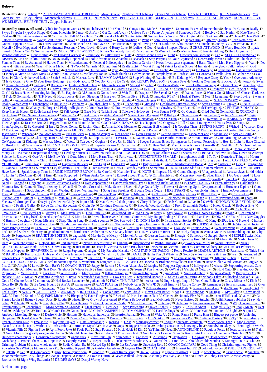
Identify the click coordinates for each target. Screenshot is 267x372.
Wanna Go (214, 92)
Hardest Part (185, 74)
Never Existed (184, 299)
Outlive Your (98, 70)
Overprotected (211, 186)
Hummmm (115, 288)
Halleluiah (247, 183)
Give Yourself (102, 153)
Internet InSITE (186, 348)
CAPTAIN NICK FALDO (151, 250)
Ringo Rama (180, 314)
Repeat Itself (101, 341)
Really (254, 28)
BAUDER (13, 254)
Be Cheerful (36, 126)
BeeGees (112, 307)
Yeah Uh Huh (168, 119)
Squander (48, 288)
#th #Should (116, 28)
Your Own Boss (99, 107)
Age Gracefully (148, 186)
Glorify (18, 77)
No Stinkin (105, 40)
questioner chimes (31, 149)
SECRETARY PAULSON (147, 81)
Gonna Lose (109, 92)
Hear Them (202, 216)
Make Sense (113, 186)
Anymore (217, 89)
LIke (65, 149)
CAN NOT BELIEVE (203, 14)
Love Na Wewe (86, 89)
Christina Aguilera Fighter (239, 344)
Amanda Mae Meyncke (121, 126)
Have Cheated (255, 141)
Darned (57, 160)
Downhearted (218, 337)
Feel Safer (19, 232)
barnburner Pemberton (89, 232)
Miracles (81, 216)
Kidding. (32, 141)
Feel (196, 352)
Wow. (71, 141)
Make (29, 277)
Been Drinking (146, 134)
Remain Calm (79, 318)
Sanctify (165, 28)
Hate (128, 55)
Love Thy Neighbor (54, 130)
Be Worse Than (44, 224)
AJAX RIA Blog (107, 284)
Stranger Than (51, 70)
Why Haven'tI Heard (247, 303)
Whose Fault (83, 269)
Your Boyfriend (182, 59)
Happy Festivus (146, 224)
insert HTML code (226, 295)
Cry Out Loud (15, 107)
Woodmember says (14, 356)
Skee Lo (231, 179)
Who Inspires (185, 44)
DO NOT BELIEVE (247, 18)
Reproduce (9, 273)
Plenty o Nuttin (16, 74)
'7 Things (38, 356)
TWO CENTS (105, 160)
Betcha (109, 265)
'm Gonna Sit (195, 292)
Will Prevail (150, 130)
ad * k (247, 295)
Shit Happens (69, 243)
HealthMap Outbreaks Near (178, 104)
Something (157, 168)
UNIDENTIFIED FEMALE (157, 156)
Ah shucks (111, 198)
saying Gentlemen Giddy (58, 201)
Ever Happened (26, 47)
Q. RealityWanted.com (224, 198)
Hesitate (72, 314)
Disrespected (141, 243)
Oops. (17, 81)
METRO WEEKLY (118, 138)
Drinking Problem (14, 344)
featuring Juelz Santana (163, 183)
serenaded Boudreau (94, 277)
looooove (219, 310)
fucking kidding (46, 92)
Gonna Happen (12, 44)
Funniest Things (24, 179)
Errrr (49, 175)
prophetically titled (156, 228)
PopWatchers (160, 258)
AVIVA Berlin (242, 134)
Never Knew (189, 115)
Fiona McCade (199, 134)
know (36, 314)
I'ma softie (41, 322)
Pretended (250, 254)
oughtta (25, 220)
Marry (158, 213)
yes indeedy (251, 318)
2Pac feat (228, 220)
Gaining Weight (99, 134)
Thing (161, 179)
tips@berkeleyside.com (71, 352)
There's (100, 130)
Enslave (22, 156)
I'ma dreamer (145, 51)
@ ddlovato (62, 168)
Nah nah (91, 66)
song (178, 292)
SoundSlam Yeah (17, 85)
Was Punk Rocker (35, 247)
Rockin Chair (92, 126)
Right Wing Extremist (35, 359)
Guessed (149, 104)
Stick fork (50, 164)
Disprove (98, 224)
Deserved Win (19, 224)
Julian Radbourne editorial (151, 209)
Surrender (42, 168)
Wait (252, 62)
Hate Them (247, 32)
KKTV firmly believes (235, 14)
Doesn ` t (184, 216)
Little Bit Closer (134, 247)
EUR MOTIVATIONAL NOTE (68, 145)
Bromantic (9, 359)
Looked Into (111, 292)
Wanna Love (167, 51)
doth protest (127, 201)
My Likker (232, 292)
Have (237, 36)
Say (226, 36)
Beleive (210, 32)
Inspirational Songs (46, 153)
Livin (237, 141)
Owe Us (37, 156)
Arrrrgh (51, 213)
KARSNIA (234, 119)
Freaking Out (245, 269)
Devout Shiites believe (170, 14)
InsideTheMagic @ (209, 107)
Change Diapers (60, 356)
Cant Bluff (227, 145)
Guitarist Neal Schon (83, 85)
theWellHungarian (145, 273)
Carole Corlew (192, 284)
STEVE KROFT (213, 126)
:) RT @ (232, 318)
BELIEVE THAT (35, 21)
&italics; (142, 107)
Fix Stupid (132, 104)
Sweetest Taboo (194, 273)
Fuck (145, 96)
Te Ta (212, 156)
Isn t (52, 126)
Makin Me (221, 134)
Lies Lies (49, 273)
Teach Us (220, 224)
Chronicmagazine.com (32, 36)
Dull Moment (28, 269)
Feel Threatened (149, 198)
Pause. (80, 32)
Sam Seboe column (167, 40)
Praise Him (201, 314)
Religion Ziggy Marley (113, 209)
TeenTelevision (143, 119)
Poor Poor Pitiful (106, 100)
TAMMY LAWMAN (113, 77)
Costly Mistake (235, 280)
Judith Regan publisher (230, 299)
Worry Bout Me (235, 47)
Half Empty (169, 284)
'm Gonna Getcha (139, 62)
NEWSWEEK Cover (44, 250)
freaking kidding (82, 194)
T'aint (259, 329)
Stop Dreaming (212, 104)
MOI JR (32, 44)
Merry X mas (91, 273)
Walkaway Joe (93, 74)
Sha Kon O (95, 258)
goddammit (97, 280)
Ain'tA (65, 284)
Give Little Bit (96, 213)
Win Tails (65, 198)
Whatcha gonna (23, 243)
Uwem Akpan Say (131, 265)
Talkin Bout (109, 111)
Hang (213, 220)
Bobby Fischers (218, 356)
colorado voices (212, 348)
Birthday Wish (135, 168)
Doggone (35, 183)
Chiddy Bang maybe (73, 224)
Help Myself (91, 119)
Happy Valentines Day (128, 183)
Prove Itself (252, 292)
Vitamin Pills (14, 329)
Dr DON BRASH (148, 220)
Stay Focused (104, 329)
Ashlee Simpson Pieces (172, 47)
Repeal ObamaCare (206, 288)
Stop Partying (158, 59)
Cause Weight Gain (80, 228)
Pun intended (155, 269)
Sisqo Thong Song (71, 220)
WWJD (151, 284)
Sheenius (122, 119)
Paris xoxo (126, 156)
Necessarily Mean (210, 59)
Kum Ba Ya (52, 265)
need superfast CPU (56, 216)
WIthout (41, 326)
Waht (234, 254)
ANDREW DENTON (130, 153)
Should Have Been (81, 333)
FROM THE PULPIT (124, 280)
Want (145, 40)
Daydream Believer (75, 164)
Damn (47, 318)
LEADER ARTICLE (211, 250)
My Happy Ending (160, 216)
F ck (9, 96)
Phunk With (248, 59)
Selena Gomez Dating (182, 277)
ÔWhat (174, 269)
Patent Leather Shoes (179, 66)
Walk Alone (224, 74)
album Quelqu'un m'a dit (109, 303)
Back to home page (14, 366)
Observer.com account (195, 55)
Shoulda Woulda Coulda (153, 205)
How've (106, 326)
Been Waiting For (86, 190)
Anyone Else (133, 348)
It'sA (145, 145)
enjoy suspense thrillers (210, 254)
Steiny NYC (223, 44)
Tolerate (19, 303)
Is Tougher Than (186, 126)
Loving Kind (28, 288)
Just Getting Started (249, 70)
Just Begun (83, 247)
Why (108, 119)
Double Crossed (89, 186)
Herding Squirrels (76, 153)
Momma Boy (10, 186)
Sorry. (241, 122)
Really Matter (129, 160)
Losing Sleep (182, 70)
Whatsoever (34, 145)
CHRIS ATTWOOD (206, 47)
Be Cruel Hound (45, 284)
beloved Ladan (38, 77)
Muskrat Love (85, 77)
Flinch (199, 356)
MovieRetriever (202, 138)
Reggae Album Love (164, 153)
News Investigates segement (175, 62)
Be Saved (160, 92)
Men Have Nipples (231, 62)
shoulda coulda (99, 220)
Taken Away (160, 149)
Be (113, 344)
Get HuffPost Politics (236, 247)
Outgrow (169, 122)
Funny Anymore (163, 32)
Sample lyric (163, 74)
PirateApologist (12, 126)
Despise (144, 92)
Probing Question (167, 326)
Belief (224, 303)
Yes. (226, 77)
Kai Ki (105, 89)
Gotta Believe (78, 303)
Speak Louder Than (34, 171)
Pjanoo (80, 356)
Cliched (168, 295)
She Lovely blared (121, 232)
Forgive (253, 262)
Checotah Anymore (136, 70)
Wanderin (88, 262)
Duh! (171, 55)
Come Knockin (60, 32)
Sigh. (192, 130)
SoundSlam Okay (219, 326)
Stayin (176, 92)
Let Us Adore (129, 344)
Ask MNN (68, 292)
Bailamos (182, 303)
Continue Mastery (210, 318)
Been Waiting (60, 190)
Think (205, 258)
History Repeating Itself (185, 239)
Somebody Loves (184, 194)
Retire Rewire (183, 250)
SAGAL (136, 254)
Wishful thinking (166, 243)
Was (255, 160)
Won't (134, 164)
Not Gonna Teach (49, 100)
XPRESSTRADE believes (213, 18)
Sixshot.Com (10, 198)
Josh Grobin (60, 326)
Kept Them (9, 115)
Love (134, 130)
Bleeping (77, 295)
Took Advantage (100, 59)
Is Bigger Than (57, 122)
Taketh (10, 352)
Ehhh (253, 280)
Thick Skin (256, 250)
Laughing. (221, 96)
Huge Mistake (44, 220)
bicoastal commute (190, 322)
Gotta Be (8, 284)
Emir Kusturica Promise (113, 269)
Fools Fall (83, 329)
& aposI (248, 310)
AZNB (26, 292)
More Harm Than (102, 156)
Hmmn (10, 220)
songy (177, 307)
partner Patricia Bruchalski (192, 209)
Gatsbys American (107, 348)
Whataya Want (225, 228)
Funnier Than (11, 62)
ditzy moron (22, 66)
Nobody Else (187, 295)
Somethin (224, 70)
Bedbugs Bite (245, 205)
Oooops (58, 119)
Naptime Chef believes (137, 14)
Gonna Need (76, 44)
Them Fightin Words (250, 326)
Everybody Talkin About (228, 66)
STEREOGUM (174, 130)
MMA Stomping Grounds (63, 307)
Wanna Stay (144, 138)
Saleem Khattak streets (17, 40)
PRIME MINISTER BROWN (73, 171)
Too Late (41, 310)
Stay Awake (175, 213)
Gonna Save (178, 81)
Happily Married (77, 341)
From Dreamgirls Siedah (191, 205)
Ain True (253, 352)
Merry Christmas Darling (63, 183)
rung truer (213, 160)
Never (71, 40)
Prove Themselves (104, 216)
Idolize (137, 47)
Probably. (23, 138)
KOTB (146, 171)
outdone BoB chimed (156, 126)
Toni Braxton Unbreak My (42, 254)
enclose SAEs (11, 277)
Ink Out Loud (89, 292)
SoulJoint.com (36, 190)
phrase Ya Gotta (234, 28)
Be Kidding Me (182, 77)
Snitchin (204, 299)
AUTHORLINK (188, 329)
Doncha (149, 262)
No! (224, 194)
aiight (92, 250)
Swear (260, 81)
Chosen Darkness (252, 92)
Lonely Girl (251, 288)
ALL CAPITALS (236, 160)
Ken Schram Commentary (39, 115)
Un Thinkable (95, 149)
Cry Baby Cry (89, 36)
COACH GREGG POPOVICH (22, 262)
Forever (169, 186)
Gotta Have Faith (53, 258)
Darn (5, 243)
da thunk (162, 160)
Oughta (100, 141)
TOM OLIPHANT (138, 310)
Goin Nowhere (127, 40)
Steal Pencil (93, 307)
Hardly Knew (137, 258)
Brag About (13, 89)
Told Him (246, 228)
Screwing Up (188, 186)
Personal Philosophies (108, 62)
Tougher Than (98, 104)
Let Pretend (247, 213)
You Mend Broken (84, 122)
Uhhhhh (122, 243)
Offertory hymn (216, 40)
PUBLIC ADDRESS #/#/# (245, 348)
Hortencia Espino (237, 186)
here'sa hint (151, 280)
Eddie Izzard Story (46, 111)
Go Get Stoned (239, 175)
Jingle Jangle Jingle (177, 280)
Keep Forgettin (253, 85)
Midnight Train (235, 341)
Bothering (57, 85)
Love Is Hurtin (100, 356)
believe (32, 14)
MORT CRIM (81, 130)
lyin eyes (110, 96)
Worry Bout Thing (49, 40)
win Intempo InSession (80, 254)
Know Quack (222, 205)
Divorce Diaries (211, 130)
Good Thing (209, 344)
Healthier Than (127, 171)
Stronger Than (27, 201)
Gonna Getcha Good (161, 36)
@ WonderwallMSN (196, 243)
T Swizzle (119, 295)
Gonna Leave (44, 51)
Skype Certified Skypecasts (58, 205)
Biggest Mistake (139, 326)
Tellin (200, 220)
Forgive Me (255, 164)
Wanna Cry (69, 115)
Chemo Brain (23, 280)
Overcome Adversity (248, 77)
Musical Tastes (190, 96)
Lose (103, 47)
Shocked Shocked (238, 277)
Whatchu (122, 59)
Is (7, 81)
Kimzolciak (135, 318)
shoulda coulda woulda (204, 341)
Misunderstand (78, 62)
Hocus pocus (65, 96)
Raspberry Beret (82, 209)
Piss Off (7, 265)
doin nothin (123, 337)
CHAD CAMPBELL (107, 310)
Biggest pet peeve (226, 314)
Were (77, 149)
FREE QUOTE (192, 119)
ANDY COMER (252, 104)
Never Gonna (69, 126)
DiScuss (7, 59)
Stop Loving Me (201, 122)
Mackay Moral (52, 141)
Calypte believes (61, 21)
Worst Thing (151, 66)
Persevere (156, 247)
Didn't (131, 141)
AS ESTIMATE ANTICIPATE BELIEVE (71, 14)
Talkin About (38, 59)
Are (210, 164)
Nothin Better (134, 36)
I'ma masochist (128, 333)
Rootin (62, 299)
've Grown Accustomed (101, 299)
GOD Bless (160, 194)
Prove (240, 44)
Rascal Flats (180, 288)
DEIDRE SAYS (65, 359)
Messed (135, 85)
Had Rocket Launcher (70, 280)
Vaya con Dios (253, 126)
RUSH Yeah (209, 194)
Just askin (194, 262)
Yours (205, 295)
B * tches (76, 258)
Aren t (187, 224)
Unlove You (139, 32)
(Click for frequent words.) (63, 28)
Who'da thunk (117, 74)
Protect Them (30, 341)
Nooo (85, 239)
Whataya (36, 107)
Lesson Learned (159, 235)
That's (248, 198)
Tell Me (128, 239)
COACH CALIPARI (182, 344)
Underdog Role (153, 344)
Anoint (28, 198)
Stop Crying (188, 36)
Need (169, 329)
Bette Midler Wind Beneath (224, 262)
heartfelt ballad (125, 314)
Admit (231, 59)
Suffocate (224, 164)
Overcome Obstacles (230, 333)
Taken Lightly (158, 307)
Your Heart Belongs (51, 81)
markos (114, 322)
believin (221, 153)
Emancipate (41, 104)
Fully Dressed (170, 100)
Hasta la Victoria (107, 247)
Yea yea (85, 141)
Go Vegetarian (11, 141)
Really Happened (72, 59)
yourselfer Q (211, 115)
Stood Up (98, 352)
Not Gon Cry (103, 81)
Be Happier (69, 92)
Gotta (186, 254)
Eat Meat (142, 337)
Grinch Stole (234, 352)
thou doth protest (50, 134)
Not (207, 96)
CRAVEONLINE (127, 89)
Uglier (121, 254)
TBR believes (184, 18)
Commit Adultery (205, 247)
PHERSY (203, 224)
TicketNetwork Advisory (131, 341)
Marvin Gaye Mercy (104, 235)
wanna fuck (78, 337)
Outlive (73, 119)
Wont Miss (38, 74)
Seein (130, 186)
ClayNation (179, 337)
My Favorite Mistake (115, 250)
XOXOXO (247, 111)
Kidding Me (170, 224)
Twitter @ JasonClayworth (203, 179)
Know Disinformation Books (184, 164)
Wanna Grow (189, 51)
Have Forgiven (98, 295)
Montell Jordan (133, 235)
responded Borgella (150, 277)
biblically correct (147, 322)
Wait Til (30, 209)
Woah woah (115, 258)
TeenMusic (117, 44)
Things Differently (134, 194)
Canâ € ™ (41, 228)
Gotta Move (78, 156)
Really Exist (130, 66)
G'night (189, 269)
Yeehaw (7, 201)
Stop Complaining (95, 179)
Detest (245, 258)
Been (32, 130)
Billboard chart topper (16, 337)
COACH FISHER (159, 348)
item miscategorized (239, 284)
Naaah (40, 66)
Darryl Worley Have (94, 359)
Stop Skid (189, 168)
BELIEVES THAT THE (136, 18)
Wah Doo (142, 213)
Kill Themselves (120, 224)
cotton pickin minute (204, 190)
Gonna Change (187, 171)
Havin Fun (154, 254)
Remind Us (214, 119)
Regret (168, 322)
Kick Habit (125, 329)
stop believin (94, 28)
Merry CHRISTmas (15, 153)
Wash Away (242, 356)
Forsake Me (112, 36)
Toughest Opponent (176, 265)
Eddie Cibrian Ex (74, 344)
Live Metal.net (31, 213)
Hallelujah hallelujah (97, 314)
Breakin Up (13, 145)
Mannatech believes (58, 18)
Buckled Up (229, 81)
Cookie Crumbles (77, 100)
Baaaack (138, 59)
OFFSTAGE (156, 318)
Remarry (99, 318)
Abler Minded (113, 115)
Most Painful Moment (172, 138)
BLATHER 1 (215, 175)
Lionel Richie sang (122, 352)
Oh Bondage (204, 70)
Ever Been (184, 107)
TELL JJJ (86, 40)
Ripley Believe (33, 18)
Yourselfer (160, 341)
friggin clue (120, 179)
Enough (180, 235)
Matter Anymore (190, 175)
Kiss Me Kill (58, 66)
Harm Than (206, 62)
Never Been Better (157, 292)
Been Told (159, 145)
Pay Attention (40, 194)
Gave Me (90, 111)
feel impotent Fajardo (62, 262)
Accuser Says (236, 171)
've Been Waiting (170, 85)
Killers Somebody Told (115, 51)
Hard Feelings (165, 310)
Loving (175, 179)
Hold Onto (224, 269)
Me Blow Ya (56, 156)
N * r (252, 333)
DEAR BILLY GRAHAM (58, 239)
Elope (96, 138)
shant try (37, 232)
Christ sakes (240, 194)
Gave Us (116, 141)
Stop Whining (142, 77)
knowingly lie (193, 326)
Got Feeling (123, 134)
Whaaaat (28, 134)
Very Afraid (132, 292)
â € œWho (207, 201)
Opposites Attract (176, 352)
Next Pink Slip (101, 337)
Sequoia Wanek (220, 273)
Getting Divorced (172, 134)
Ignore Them (14, 239)
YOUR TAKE (11, 164)
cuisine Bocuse (36, 89)
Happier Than (195, 198)
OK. (218, 216)
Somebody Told (189, 32)
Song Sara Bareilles (116, 190)
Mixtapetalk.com (113, 85)
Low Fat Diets (122, 277)
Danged (19, 183)
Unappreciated (212, 171)
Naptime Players (64, 322)
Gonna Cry (22, 51)
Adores (184, 310)
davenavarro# (11, 209)
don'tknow (231, 288)
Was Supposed (67, 175)
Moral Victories (245, 149)
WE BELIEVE (12, 21)
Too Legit (99, 164)
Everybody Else (53, 303)
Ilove (16, 295)
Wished (234, 126)
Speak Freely (90, 115)
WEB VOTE (29, 273)
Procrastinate (10, 216)
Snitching (164, 303)
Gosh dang (9, 341)
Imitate (202, 66)
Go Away (198, 337)
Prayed (231, 104)
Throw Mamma (53, 44)
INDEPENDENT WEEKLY (76, 51)
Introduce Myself (85, 326)
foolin (230, 213)
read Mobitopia (160, 299)
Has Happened (148, 122)
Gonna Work (23, 119)
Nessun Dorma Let (151, 239)
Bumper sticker (246, 273)
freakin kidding (213, 51)
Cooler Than (242, 209)
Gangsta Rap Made (142, 28)
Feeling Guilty (25, 205)
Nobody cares (132, 284)
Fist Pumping (15, 130)
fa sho (32, 239)
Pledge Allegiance (72, 107)
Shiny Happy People (74, 138)
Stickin (52, 149)
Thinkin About (200, 228)
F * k (127, 322)
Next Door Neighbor (56, 269)
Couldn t (72, 179)
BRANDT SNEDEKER (52, 235)
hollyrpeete (201, 265)
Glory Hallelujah (151, 201)
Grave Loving (61, 247)
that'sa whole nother (44, 344)
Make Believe (110, 14)
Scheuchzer (33, 307)
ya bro (149, 85)
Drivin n (25, 168)
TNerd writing (74, 70)
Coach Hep (23, 326)
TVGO (76, 66)
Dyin (115, 70)
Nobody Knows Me (245, 337)
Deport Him (193, 40)
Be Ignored (199, 89)
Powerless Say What (15, 348)
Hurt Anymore (238, 51)
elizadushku (46, 198)
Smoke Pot (222, 209)
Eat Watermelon (204, 303)
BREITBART (176, 190)
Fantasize (116, 318)
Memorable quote (239, 232)
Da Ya (121, 81)
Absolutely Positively (161, 356)
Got (149, 47)
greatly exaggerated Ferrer (46, 333)
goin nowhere (23, 100)
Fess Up (42, 119)
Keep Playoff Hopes (15, 111)
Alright (22, 265)
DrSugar (214, 292)
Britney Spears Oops (39, 299)
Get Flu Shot (237, 89)
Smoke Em (9, 213)
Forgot (246, 81)
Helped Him (47, 243)
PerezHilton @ (225, 183)
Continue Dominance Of (116, 205)
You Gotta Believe (207, 280)
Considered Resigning (51, 337)
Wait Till (128, 92)
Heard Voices (29, 318)
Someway (196, 235)
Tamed (210, 239)
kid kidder (256, 171)
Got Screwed (122, 220)
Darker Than (229, 85)
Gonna (10, 168)
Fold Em (59, 194)
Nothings (31, 258)
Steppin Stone (217, 235)
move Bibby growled (16, 228)
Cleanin (7, 138)
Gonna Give (129, 96)
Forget (50, 107)
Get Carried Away (114, 32)
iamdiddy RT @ (164, 96)
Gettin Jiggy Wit (88, 198)
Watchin (161, 77)
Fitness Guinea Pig (46, 348)
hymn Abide (171, 273)
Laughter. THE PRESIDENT (119, 262)
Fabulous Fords (214, 329)
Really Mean (244, 307)
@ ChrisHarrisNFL (161, 175)
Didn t (185, 356)
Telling (145, 314)
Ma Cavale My (71, 213)
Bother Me (244, 74)
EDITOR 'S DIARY (240, 107)
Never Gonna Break (149, 55)
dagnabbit (79, 235)
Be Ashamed (33, 62)
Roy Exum (77, 288)
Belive (206, 153)
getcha (34, 303)
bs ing (256, 224)
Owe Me (180, 228)
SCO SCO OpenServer (240, 55)
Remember (214, 284)
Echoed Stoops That (130, 175)
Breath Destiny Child (33, 160)
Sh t (253, 341)
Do (54, 59)
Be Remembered (212, 168)
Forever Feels (11, 258)
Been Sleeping (89, 96)
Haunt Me (93, 55)
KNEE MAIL (27, 70)
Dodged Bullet (221, 307)
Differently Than (225, 258)
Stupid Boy (118, 130)
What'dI (68, 186)
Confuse (19, 194)
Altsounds (160, 337)
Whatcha (172, 254)
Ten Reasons (100, 168)
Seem (138, 269)
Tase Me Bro (33, 122)
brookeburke (212, 352)
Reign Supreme (73, 250)
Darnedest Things (233, 156)
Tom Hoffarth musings (201, 85)
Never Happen (146, 100)
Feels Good (175, 201)
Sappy (95, 265)
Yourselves (224, 122)
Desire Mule (53, 314)
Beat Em (133, 228)
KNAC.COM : (238, 168)
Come (28, 186)
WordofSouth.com (14, 55)
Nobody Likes (211, 277)
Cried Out (208, 111)
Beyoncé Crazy (208, 77)
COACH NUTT (75, 265)
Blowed (231, 92)
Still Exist (195, 160)
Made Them (246, 239)
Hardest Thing (236, 130)
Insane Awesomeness (237, 190)
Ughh (234, 310)
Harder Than (55, 62)
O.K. (5, 295)
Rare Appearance (96, 183)
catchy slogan (189, 232)
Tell (182, 122)
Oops (120, 326)
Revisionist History (198, 333)
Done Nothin (39, 55)
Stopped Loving (140, 44)
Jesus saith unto (240, 329)
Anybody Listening (15, 314)
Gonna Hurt (25, 96)
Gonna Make (250, 138)
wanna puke (83, 284)
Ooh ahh (106, 254)
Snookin (30, 295)
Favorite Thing (107, 194)
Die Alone (25, 175)
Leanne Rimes (170, 333)
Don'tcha (205, 74)
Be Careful (105, 171)
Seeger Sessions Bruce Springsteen (163, 141)
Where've (78, 104)
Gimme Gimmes (132, 216)
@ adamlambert (58, 232)
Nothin (102, 228)
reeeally (210, 145)
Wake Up (161, 314)
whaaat (218, 265)
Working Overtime (203, 81)
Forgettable (23, 235)
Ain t (21, 59)
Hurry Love (119, 47)
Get (22, 352)
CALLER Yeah (46, 292)
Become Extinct (178, 247)
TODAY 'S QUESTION (235, 201)
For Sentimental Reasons (58, 47)
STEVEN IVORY (226, 100)
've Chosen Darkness (67, 55)
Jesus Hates (22, 92)
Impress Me (164, 171)
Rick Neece (173, 198)
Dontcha (204, 44)
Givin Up (88, 205)
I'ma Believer (75, 134)
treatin (57, 228)
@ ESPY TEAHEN (197, 183)
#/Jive (192, 201)
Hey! (239, 164)
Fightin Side (36, 329)
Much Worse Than (220, 322)
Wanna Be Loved (133, 299)
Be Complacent (40, 352)
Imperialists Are (105, 145)
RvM (72, 277)
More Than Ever (142, 303)
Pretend (244, 220)
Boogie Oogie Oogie (148, 190)
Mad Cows (106, 201)
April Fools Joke (60, 329)
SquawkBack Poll (181, 318)
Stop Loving (242, 96)
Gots (117, 168)
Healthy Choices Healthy (205, 213)
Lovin (10, 175)
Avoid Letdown (225, 243)
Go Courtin (188, 111)
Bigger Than (151, 164)
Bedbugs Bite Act (79, 160)
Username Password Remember (197, 28)
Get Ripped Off (121, 213)
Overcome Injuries (135, 149)
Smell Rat (32, 164)
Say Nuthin (227, 32)
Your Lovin (88, 47)
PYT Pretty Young (106, 239)
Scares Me (190, 153)
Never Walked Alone (128, 356)
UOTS (173, 168)
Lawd (35, 265)
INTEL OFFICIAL (156, 89)
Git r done (106, 333)
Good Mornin (15, 333)
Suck (116, 104)
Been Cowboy (162, 107)
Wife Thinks (68, 273)
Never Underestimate (97, 243)
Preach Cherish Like (15, 322)
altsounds (180, 89)
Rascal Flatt (129, 145)
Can (217, 55)
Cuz (62, 288)
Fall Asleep (71, 111)
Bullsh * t (60, 104)
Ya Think (154, 329)
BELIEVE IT (83, 18)
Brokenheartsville (171, 262)
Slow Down (239, 153)
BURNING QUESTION (213, 149)
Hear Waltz (253, 36)
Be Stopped (239, 224)
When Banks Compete (97, 175)
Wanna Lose (193, 92)
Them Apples (11, 122)
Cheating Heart (45, 138)
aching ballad (183, 149)
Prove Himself (61, 89)
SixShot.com (210, 36)
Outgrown (205, 269)
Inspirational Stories (178, 220)
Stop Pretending (134, 307)
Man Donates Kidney (185, 145)
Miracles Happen (13, 250)
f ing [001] (31, 216)
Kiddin (126, 100)
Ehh (140, 329)
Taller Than (112, 55)
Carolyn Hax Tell (63, 36)
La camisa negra (185, 258)
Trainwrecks (123, 107)
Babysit (252, 119)
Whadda (128, 198)
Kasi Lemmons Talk (144, 295)
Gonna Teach (79, 310)
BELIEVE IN (164, 18)
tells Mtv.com (234, 115)
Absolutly (226, 239)
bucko (61, 318)
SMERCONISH (51, 179)
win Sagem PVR (165, 111)
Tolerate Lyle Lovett (135, 111)
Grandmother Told (197, 100)
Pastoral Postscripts (205, 141)
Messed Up (98, 344)
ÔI (39, 175)
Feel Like (81, 168)
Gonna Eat (118, 164)
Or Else (231, 216)
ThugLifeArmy (47, 186)
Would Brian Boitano (65, 74)
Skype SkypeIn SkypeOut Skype (23, 32)
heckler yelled (21, 310)
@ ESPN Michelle (53, 295)
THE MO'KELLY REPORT (156, 232)
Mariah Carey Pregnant (143, 115)
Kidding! (40, 85)
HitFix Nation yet (116, 273)
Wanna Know (213, 232)
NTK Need (45, 96)
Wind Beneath (142, 179)
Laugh (113, 149)
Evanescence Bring (53, 209)
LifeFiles (178, 341)
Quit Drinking (227, 138)
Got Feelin (161, 70)
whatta (76, 299)
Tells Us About (196, 307)
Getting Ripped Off (77, 348)
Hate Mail (201, 310)
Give (29, 81)
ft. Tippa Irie (52, 341)
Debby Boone (141, 74)
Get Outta (149, 333)
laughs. (153, 265)
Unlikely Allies (150, 352)
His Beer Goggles (253, 216)
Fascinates (237, 250)
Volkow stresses (156, 288)
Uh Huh (24, 284)
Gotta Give (97, 44)
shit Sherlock (62, 77)
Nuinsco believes (105, 18)
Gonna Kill (227, 111)
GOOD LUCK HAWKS (117, 122)
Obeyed (117, 228)
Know (147, 160)
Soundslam (109, 66)
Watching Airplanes (51, 277)
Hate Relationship (92, 322)
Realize (7, 36)
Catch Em (59, 310)
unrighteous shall (192, 156)
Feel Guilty (9, 292)
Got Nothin (163, 44)
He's (226, 141)
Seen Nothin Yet (242, 40)
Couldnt (178, 160)
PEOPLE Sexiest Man (246, 235)
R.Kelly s (170, 115)
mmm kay (43, 280)
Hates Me (134, 288)
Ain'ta (93, 32)
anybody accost (79, 81)
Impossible (87, 201)
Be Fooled (96, 288)
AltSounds (89, 92)
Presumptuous (11, 307)
